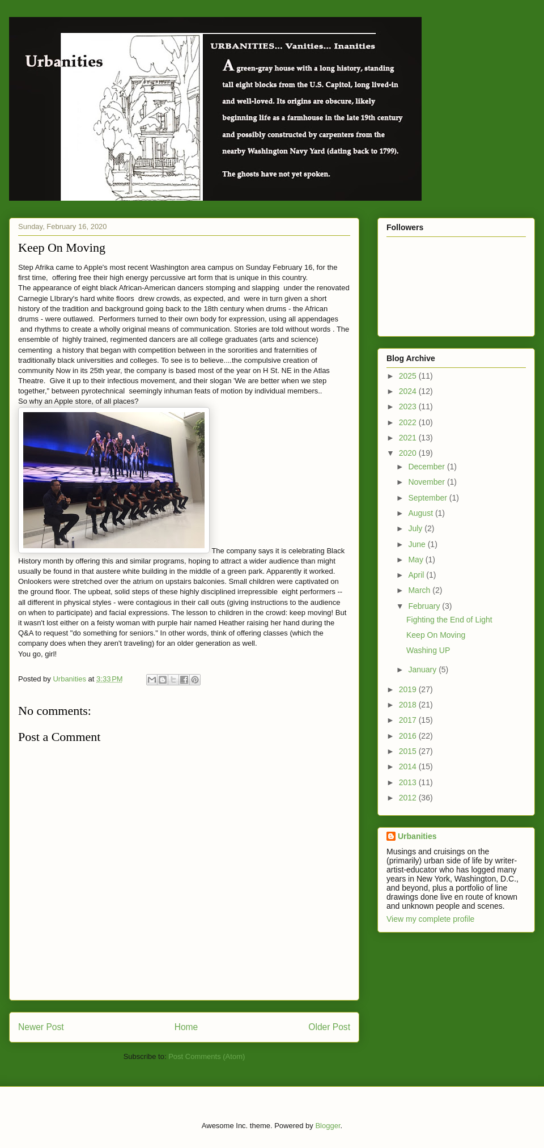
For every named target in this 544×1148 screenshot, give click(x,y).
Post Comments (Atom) (206, 1056)
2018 (409, 704)
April (417, 574)
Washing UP (428, 650)
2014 (409, 766)
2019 (409, 689)
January (423, 669)
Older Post (329, 1027)
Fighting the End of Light (449, 619)
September (428, 497)
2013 (409, 782)
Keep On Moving (435, 634)
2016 (409, 735)
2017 (409, 720)
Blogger (327, 1125)
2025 (409, 375)
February (425, 606)
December (427, 466)
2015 (409, 751)
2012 (409, 797)
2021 (409, 437)
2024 (409, 391)
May (416, 559)
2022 (409, 422)
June (417, 544)
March (420, 590)
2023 (409, 406)
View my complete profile (430, 919)
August (421, 513)
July (416, 528)
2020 (409, 452)
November (427, 481)
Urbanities (417, 836)
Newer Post (41, 1027)
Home (186, 1027)
